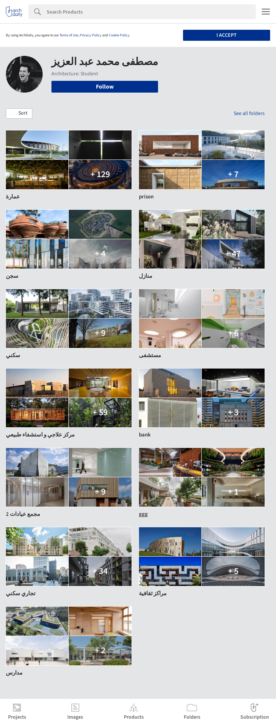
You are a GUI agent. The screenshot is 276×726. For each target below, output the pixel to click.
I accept (226, 35)
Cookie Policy (119, 35)
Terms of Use (69, 35)
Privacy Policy (90, 35)
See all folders (249, 113)
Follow (105, 87)
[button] (19, 113)
